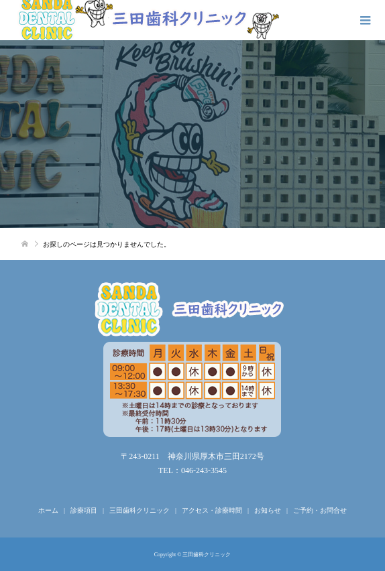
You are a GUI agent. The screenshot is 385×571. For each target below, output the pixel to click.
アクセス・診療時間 (212, 510)
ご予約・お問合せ (320, 510)
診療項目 (83, 510)
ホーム (48, 510)
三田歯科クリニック (139, 510)
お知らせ (267, 510)
